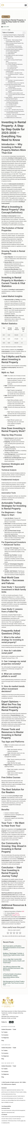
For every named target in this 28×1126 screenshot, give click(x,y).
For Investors (4, 1035)
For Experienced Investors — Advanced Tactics (15, 75)
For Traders (4, 1032)
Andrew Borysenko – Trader (8, 1029)
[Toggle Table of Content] (23, 33)
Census (17, 913)
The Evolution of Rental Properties (15, 46)
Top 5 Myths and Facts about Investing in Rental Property (14, 56)
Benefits (10, 108)
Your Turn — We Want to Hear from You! (14, 109)
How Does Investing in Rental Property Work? (14, 60)
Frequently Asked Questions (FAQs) (13, 84)
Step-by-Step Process (12, 62)
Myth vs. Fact (10, 58)
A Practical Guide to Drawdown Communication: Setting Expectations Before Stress (12, 975)
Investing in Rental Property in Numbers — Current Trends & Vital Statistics (15, 50)
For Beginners (5, 1037)
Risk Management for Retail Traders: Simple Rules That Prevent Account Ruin (14, 983)
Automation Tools (13, 68)
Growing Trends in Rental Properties (15, 47)
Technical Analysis (13, 65)
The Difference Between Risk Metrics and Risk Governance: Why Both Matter (13, 968)
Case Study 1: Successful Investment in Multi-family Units (16, 81)
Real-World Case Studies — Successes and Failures (15, 78)
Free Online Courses (13, 105)
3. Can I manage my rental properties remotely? (15, 91)
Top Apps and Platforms (13, 103)
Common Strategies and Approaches (15, 64)
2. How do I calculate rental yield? (14, 88)
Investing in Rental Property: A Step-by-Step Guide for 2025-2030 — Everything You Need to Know (13, 36)
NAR (23, 911)
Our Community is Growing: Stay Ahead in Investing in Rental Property (15, 112)
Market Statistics (11, 53)
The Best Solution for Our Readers (13, 106)
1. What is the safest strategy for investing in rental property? (16, 87)
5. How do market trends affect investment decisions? (16, 95)
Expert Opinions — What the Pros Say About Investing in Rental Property (15, 98)
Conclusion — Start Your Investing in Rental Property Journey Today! (15, 115)
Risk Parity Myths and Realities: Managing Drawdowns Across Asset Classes (14, 947)
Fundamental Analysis (14, 67)
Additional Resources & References (14, 117)
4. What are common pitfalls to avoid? (15, 93)
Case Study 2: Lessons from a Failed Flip (16, 83)
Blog (2, 1040)
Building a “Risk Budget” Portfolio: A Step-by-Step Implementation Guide (13, 954)
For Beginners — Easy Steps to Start (15, 72)
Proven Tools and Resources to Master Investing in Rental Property (14, 101)
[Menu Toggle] (25, 5)
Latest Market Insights (12, 52)
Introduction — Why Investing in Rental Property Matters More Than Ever (14, 40)
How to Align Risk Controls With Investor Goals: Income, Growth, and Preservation (13, 960)
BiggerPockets (16, 915)
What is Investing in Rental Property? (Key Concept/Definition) (14, 44)
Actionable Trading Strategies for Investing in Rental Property (15, 70)
